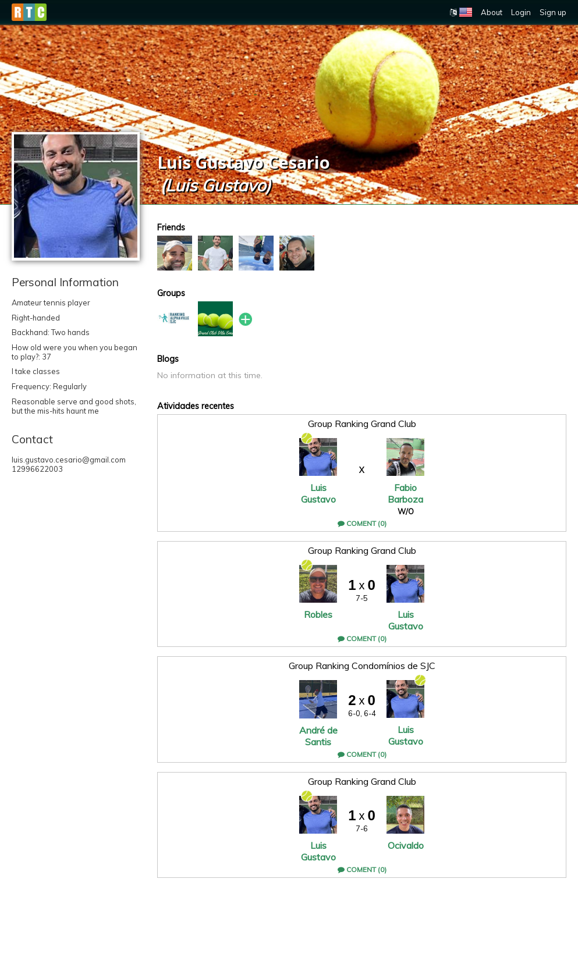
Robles (318, 614)
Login (521, 12)
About (491, 12)
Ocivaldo (406, 845)
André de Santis (318, 736)
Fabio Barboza (405, 493)
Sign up (553, 12)
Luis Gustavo (318, 493)
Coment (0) (362, 523)
